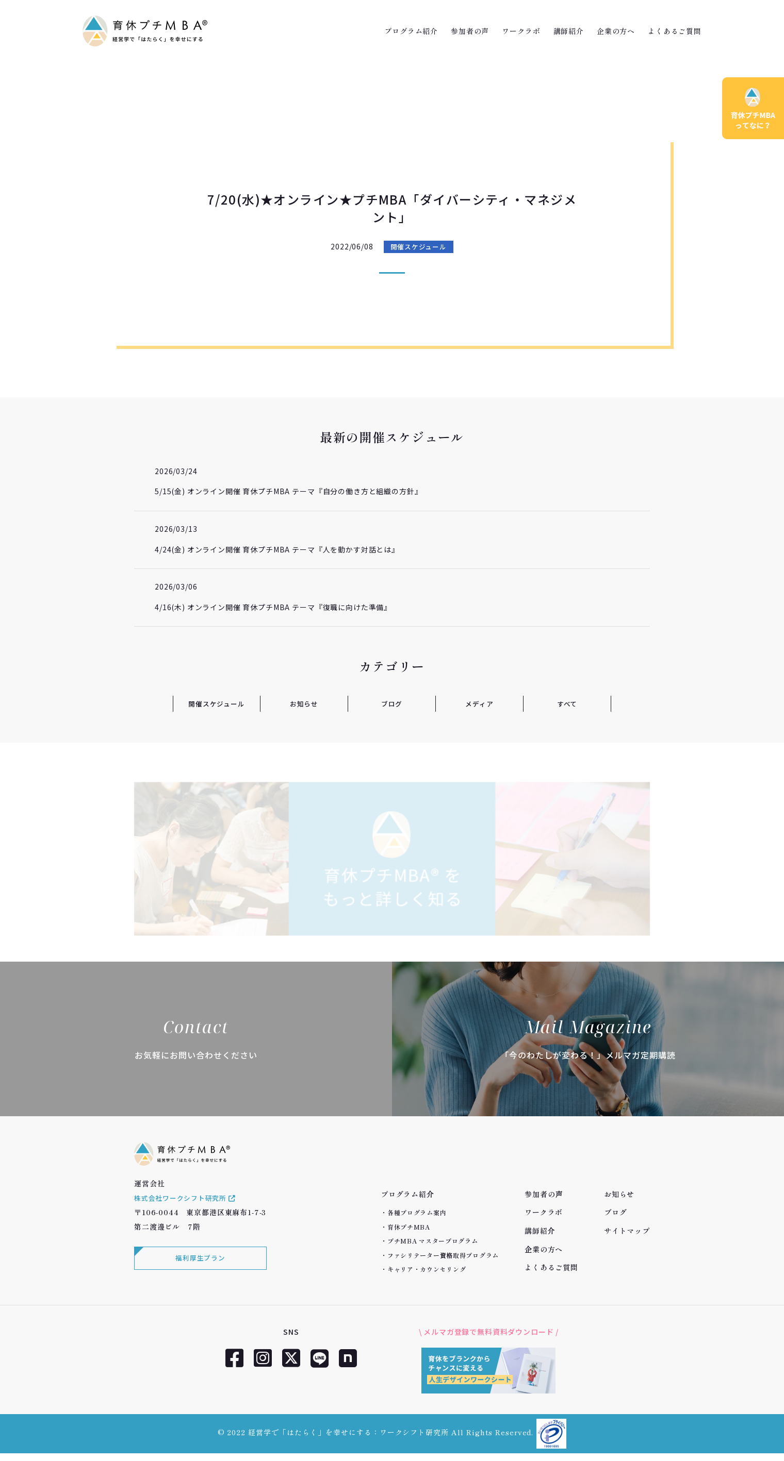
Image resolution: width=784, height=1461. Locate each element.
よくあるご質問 (674, 31)
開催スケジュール (418, 247)
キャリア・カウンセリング (426, 1269)
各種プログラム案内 (416, 1212)
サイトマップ (627, 1230)
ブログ (391, 703)
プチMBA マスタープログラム (432, 1240)
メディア (479, 703)
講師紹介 (568, 31)
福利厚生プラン (198, 1270)
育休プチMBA (408, 1226)
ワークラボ (521, 31)
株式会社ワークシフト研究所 (188, 1208)
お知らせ (304, 703)
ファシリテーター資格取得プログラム (443, 1255)
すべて (567, 703)
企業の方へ (616, 31)
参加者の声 (470, 31)
